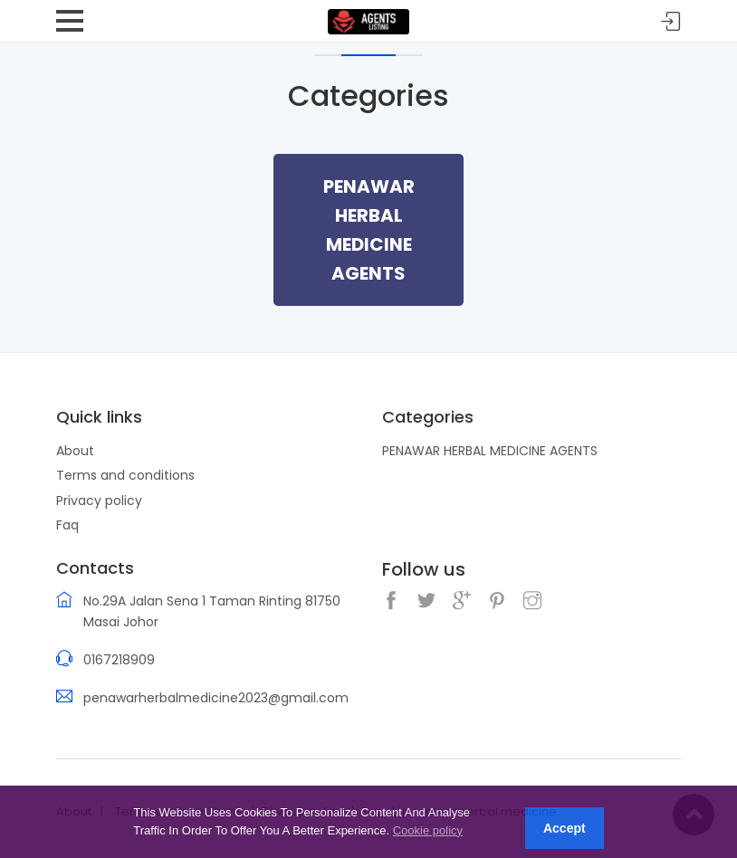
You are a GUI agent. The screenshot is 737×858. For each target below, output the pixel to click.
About (75, 451)
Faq (67, 525)
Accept (564, 828)
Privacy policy (99, 500)
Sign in (671, 22)
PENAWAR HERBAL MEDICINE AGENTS (490, 451)
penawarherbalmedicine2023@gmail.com (216, 698)
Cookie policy (428, 830)
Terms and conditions (125, 475)
